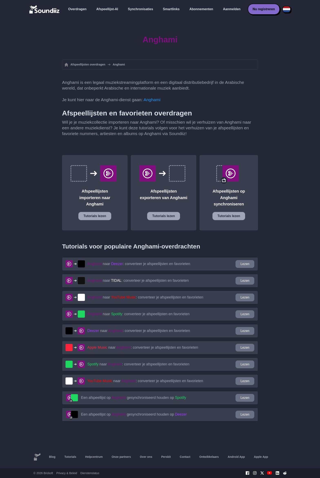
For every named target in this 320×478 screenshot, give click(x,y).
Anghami (151, 99)
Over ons (146, 456)
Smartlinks (171, 9)
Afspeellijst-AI (107, 9)
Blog (52, 456)
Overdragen (77, 9)
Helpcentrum (94, 456)
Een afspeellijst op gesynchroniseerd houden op (133, 398)
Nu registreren (264, 9)
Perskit (166, 456)
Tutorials (70, 456)
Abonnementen (201, 9)
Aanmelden (231, 9)
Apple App (261, 456)
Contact (185, 456)
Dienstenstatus (89, 473)
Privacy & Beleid (66, 473)
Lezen (244, 264)
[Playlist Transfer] (44, 9)
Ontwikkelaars (209, 456)
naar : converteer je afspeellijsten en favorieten (138, 264)
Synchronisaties (140, 9)
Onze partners (121, 456)
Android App (236, 456)
